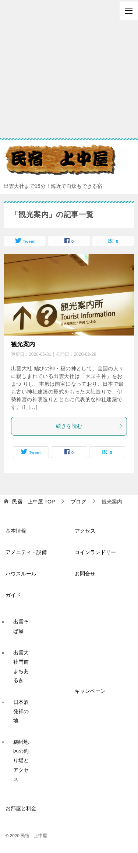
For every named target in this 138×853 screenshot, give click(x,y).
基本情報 (16, 531)
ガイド (13, 595)
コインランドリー (95, 552)
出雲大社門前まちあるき (21, 667)
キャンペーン (90, 691)
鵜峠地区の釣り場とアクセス (21, 760)
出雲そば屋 (21, 626)
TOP (33, 502)
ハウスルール (21, 574)
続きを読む (89, 426)
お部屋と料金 (21, 808)
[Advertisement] (69, 69)
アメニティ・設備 (26, 552)
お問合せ (85, 574)
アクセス (85, 531)
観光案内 (23, 344)
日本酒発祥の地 (21, 711)
